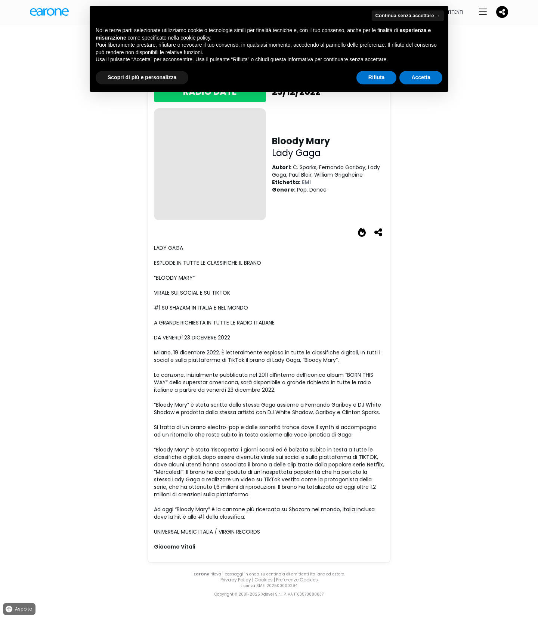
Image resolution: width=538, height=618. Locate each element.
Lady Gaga (296, 153)
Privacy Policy (235, 580)
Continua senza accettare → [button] (407, 15)
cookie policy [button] (195, 38)
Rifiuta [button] (376, 77)
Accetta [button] (420, 77)
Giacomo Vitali (174, 546)
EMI (306, 182)
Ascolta (18, 609)
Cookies (263, 580)
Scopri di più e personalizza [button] (142, 77)
